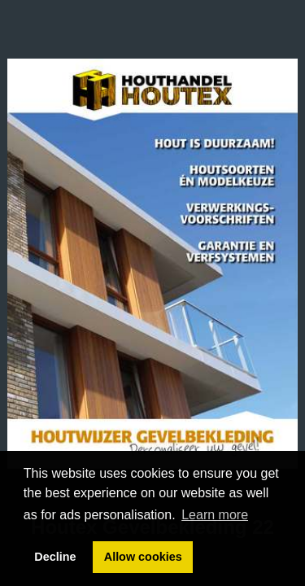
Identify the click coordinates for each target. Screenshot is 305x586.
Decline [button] (55, 556)
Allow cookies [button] (143, 556)
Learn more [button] (214, 515)
